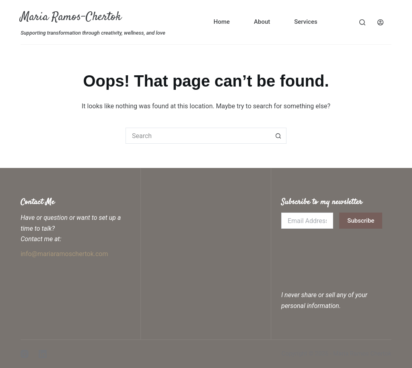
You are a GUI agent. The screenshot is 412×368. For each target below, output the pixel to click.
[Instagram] (25, 354)
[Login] (380, 22)
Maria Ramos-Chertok (71, 17)
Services (305, 21)
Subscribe (360, 220)
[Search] (362, 22)
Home (222, 21)
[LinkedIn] (43, 354)
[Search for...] (198, 136)
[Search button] (278, 136)
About (262, 21)
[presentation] (342, 252)
